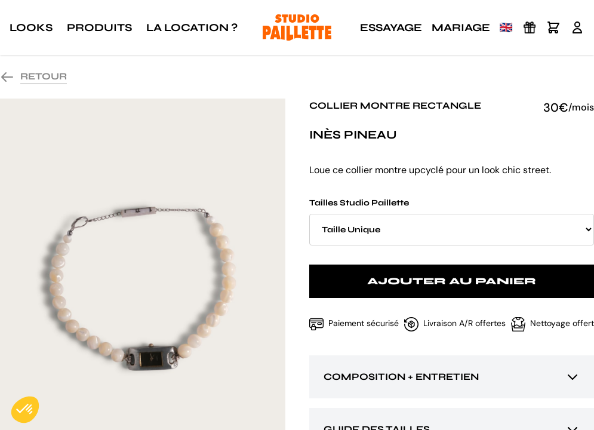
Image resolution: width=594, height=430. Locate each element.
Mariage (461, 27)
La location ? (192, 27)
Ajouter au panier (451, 281)
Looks (31, 27)
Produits (99, 27)
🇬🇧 (506, 27)
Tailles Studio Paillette (452, 221)
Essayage (391, 27)
